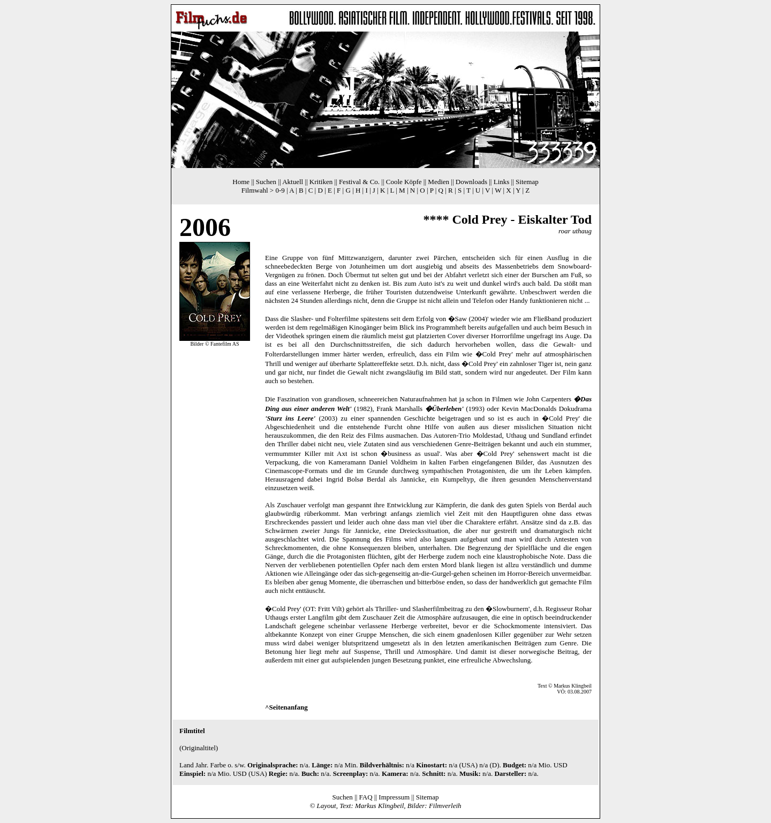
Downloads (471, 182)
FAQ (366, 797)
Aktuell (292, 182)
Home (241, 182)
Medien (438, 182)
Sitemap (527, 182)
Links (502, 182)
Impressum (394, 797)
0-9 (279, 190)
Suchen (266, 182)
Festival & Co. (359, 182)
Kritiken (320, 182)
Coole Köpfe (404, 182)
